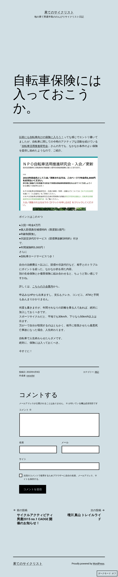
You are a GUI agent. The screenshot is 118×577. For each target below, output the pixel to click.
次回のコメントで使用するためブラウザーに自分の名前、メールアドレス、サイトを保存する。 (60, 477)
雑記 (97, 372)
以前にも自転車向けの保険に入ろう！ (41, 137)
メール (64, 442)
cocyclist (30, 376)
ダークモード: (107, 573)
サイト (22, 459)
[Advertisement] (59, 50)
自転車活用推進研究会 (35, 146)
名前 (21, 442)
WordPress (98, 563)
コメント (25, 409)
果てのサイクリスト (59, 12)
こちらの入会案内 (42, 286)
